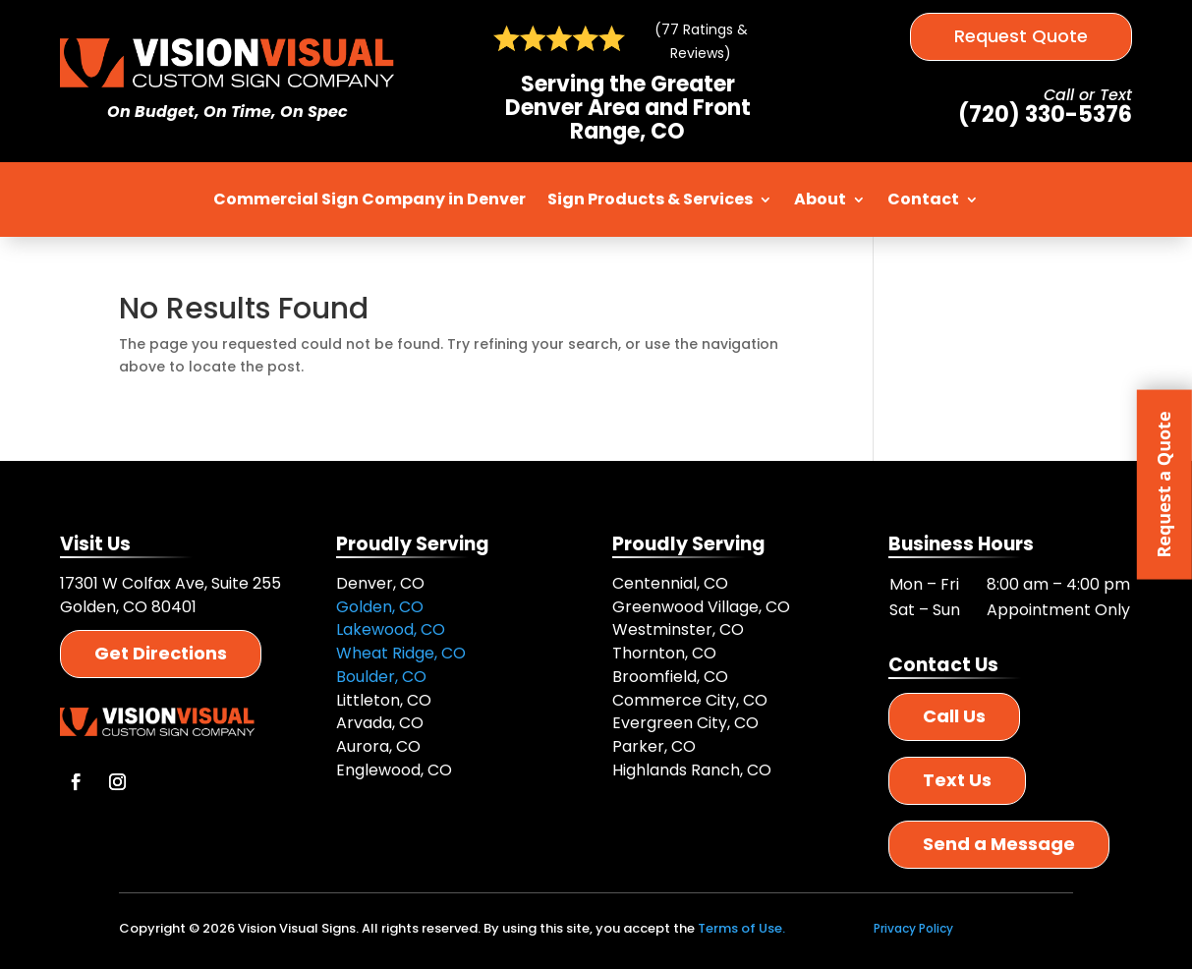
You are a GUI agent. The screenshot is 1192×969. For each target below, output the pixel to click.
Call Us (954, 716)
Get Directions (160, 653)
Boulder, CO (381, 676)
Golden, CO (380, 607)
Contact (923, 199)
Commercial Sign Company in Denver (369, 199)
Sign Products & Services (650, 199)
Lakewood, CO (390, 629)
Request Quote (1021, 36)
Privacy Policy (913, 928)
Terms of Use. (741, 928)
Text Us (957, 780)
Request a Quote (1163, 484)
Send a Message (999, 843)
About (820, 199)
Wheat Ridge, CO (401, 653)
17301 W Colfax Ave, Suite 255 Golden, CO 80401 (170, 595)
